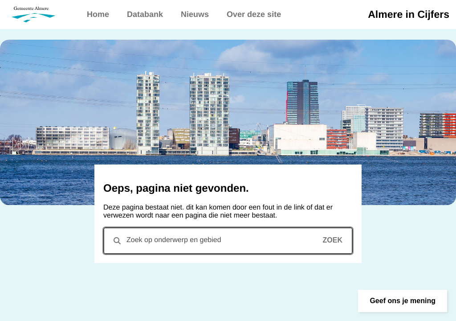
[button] (402, 301)
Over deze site (254, 14)
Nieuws (195, 14)
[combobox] (228, 240)
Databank (145, 14)
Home (98, 14)
